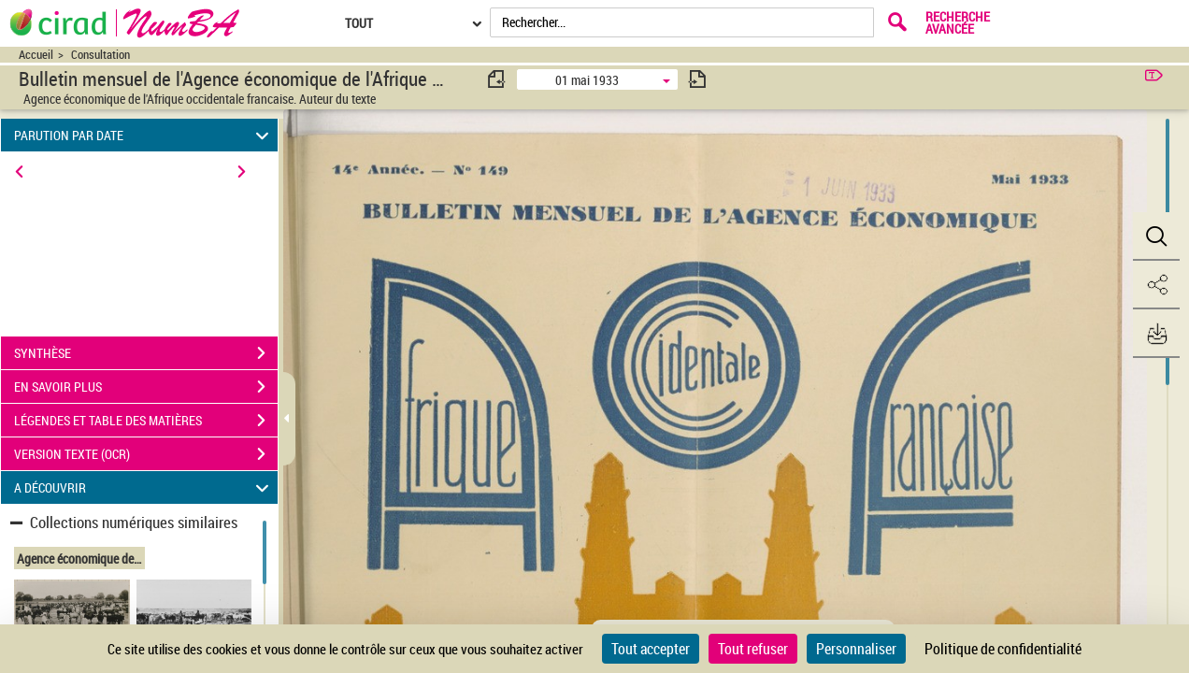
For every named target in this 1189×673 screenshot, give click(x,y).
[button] (1156, 236)
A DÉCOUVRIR (144, 487)
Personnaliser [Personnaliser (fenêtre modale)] (856, 648)
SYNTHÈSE (146, 353)
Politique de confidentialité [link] (1003, 648)
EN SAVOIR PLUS (146, 387)
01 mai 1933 (587, 80)
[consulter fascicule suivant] (697, 79)
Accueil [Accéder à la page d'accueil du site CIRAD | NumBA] (36, 55)
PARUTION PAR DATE (144, 135)
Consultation (100, 55)
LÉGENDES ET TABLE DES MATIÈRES (146, 421)
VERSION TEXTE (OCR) (146, 454)
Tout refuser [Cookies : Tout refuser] (753, 648)
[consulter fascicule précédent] (497, 79)
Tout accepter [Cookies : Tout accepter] (650, 648)
